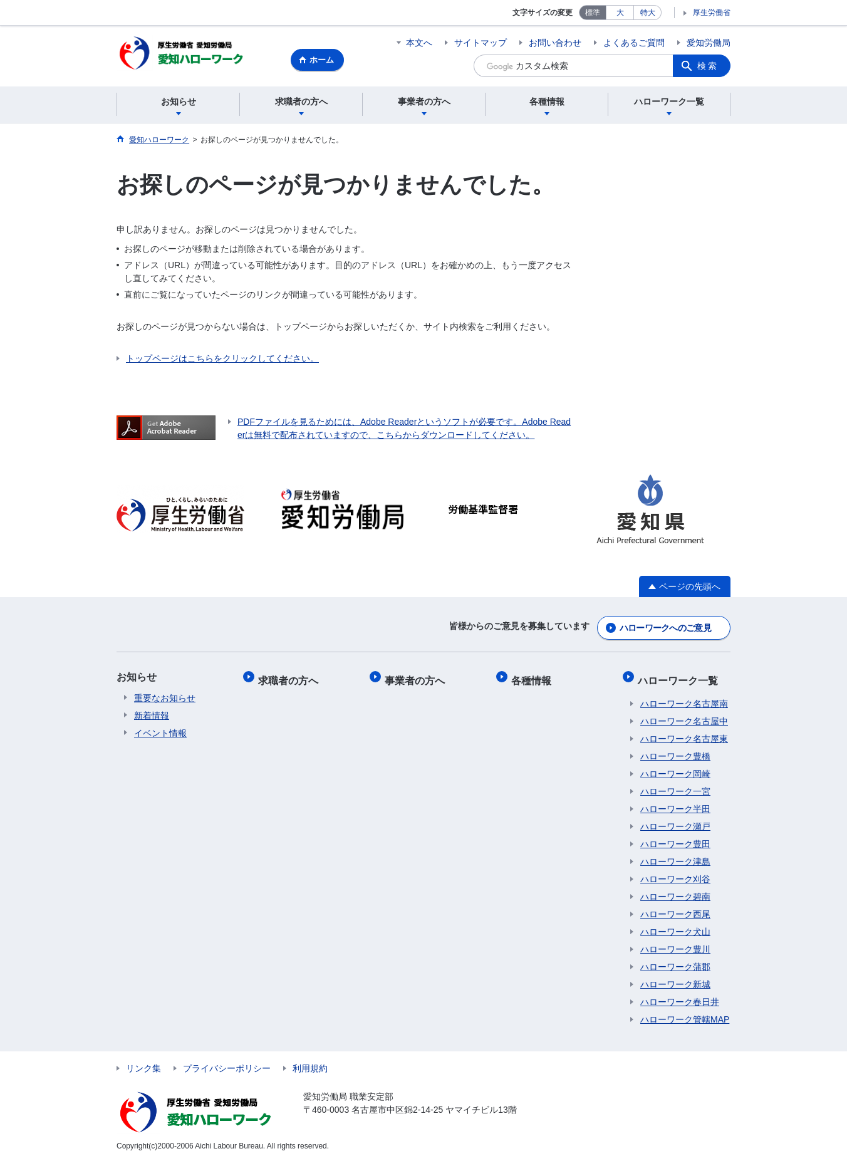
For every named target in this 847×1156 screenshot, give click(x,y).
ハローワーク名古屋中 (684, 715)
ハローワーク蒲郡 (675, 961)
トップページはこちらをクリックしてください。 (222, 360)
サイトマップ (480, 42)
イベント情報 (160, 732)
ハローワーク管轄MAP (684, 1013)
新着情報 (151, 715)
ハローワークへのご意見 (665, 627)
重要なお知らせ (164, 697)
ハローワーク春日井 (679, 996)
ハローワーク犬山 (675, 925)
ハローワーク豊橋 (675, 750)
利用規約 (310, 1062)
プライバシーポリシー (227, 1062)
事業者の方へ (417, 676)
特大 (647, 12)
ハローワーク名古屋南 (684, 697)
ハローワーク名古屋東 (684, 732)
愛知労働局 (708, 42)
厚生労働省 (711, 12)
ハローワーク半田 (675, 803)
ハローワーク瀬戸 (675, 820)
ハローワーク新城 (675, 978)
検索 (708, 66)
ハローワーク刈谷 (675, 873)
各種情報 (534, 676)
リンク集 (143, 1062)
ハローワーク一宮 (675, 785)
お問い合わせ (555, 42)
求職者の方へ (291, 676)
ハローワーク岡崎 (675, 768)
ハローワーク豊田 (675, 838)
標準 (592, 12)
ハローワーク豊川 (675, 943)
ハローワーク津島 (675, 855)
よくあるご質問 (634, 42)
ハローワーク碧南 (675, 890)
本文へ (419, 42)
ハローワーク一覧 (680, 676)
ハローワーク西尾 (675, 908)
